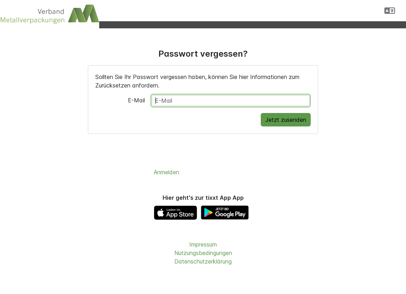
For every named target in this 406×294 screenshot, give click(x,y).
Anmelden (166, 172)
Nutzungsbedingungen (203, 252)
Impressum (203, 244)
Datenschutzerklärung (203, 261)
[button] (389, 10)
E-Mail (136, 100)
